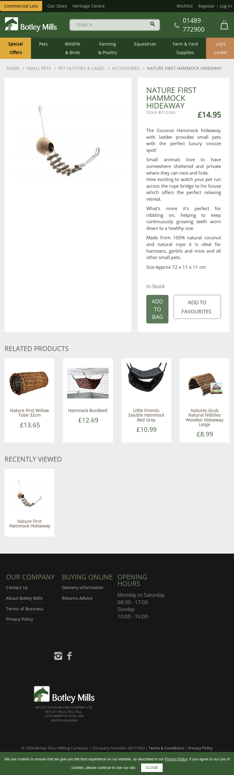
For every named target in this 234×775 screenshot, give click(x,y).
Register (206, 6)
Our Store (57, 6)
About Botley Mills (24, 598)
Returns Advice (77, 598)
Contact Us (17, 587)
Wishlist (185, 6)
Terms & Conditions (166, 748)
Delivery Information (82, 587)
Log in (226, 6)
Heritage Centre (89, 6)
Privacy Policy (19, 619)
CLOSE (152, 768)
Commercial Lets (21, 6)
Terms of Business (24, 609)
